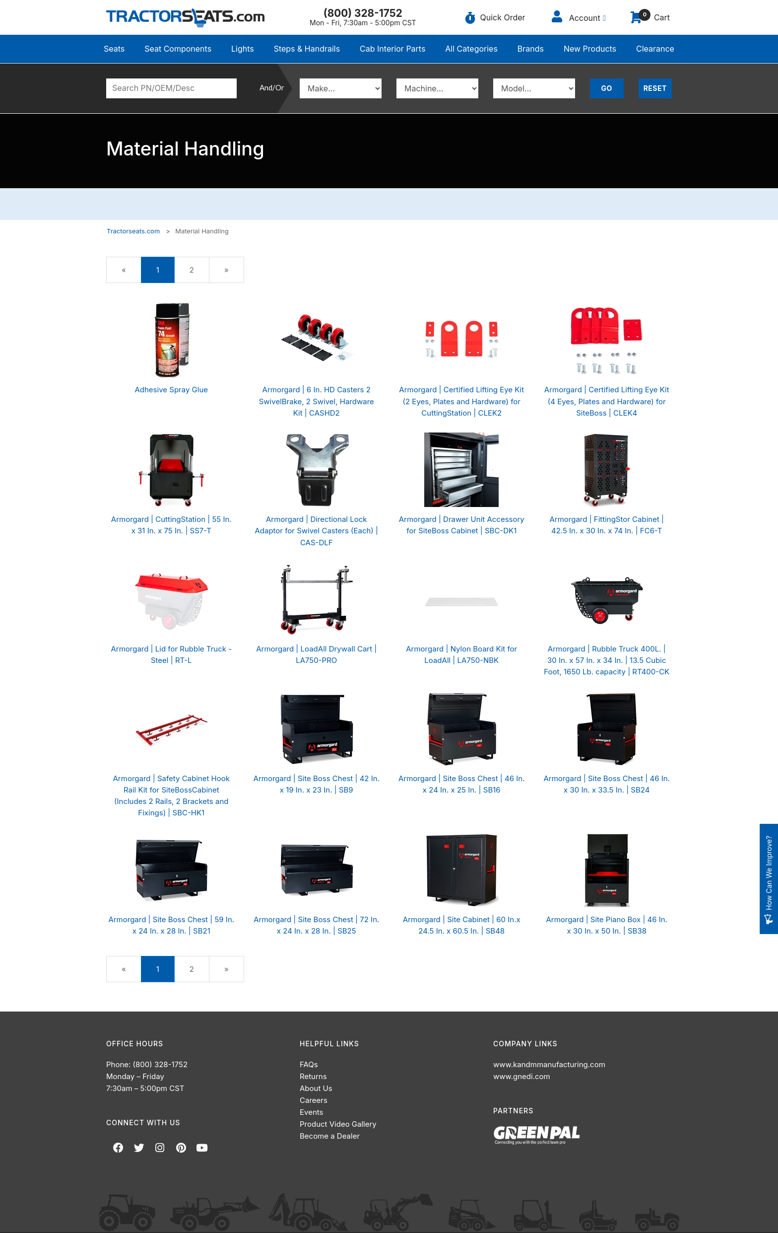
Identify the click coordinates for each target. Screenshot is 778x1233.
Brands (531, 49)
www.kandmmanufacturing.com (549, 1064)
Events (311, 1112)
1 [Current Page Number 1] (165, 273)
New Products (590, 49)
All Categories (471, 49)
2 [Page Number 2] (198, 269)
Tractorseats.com (133, 231)
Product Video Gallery (338, 1124)
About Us (316, 1088)
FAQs (309, 1064)
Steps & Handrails (307, 49)
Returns (313, 1076)
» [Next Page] (233, 273)
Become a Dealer (330, 1136)
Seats (114, 49)
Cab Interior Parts (392, 49)
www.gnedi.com (521, 1076)
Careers (313, 1100)
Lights (242, 49)
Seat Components (177, 49)
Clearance (655, 49)
